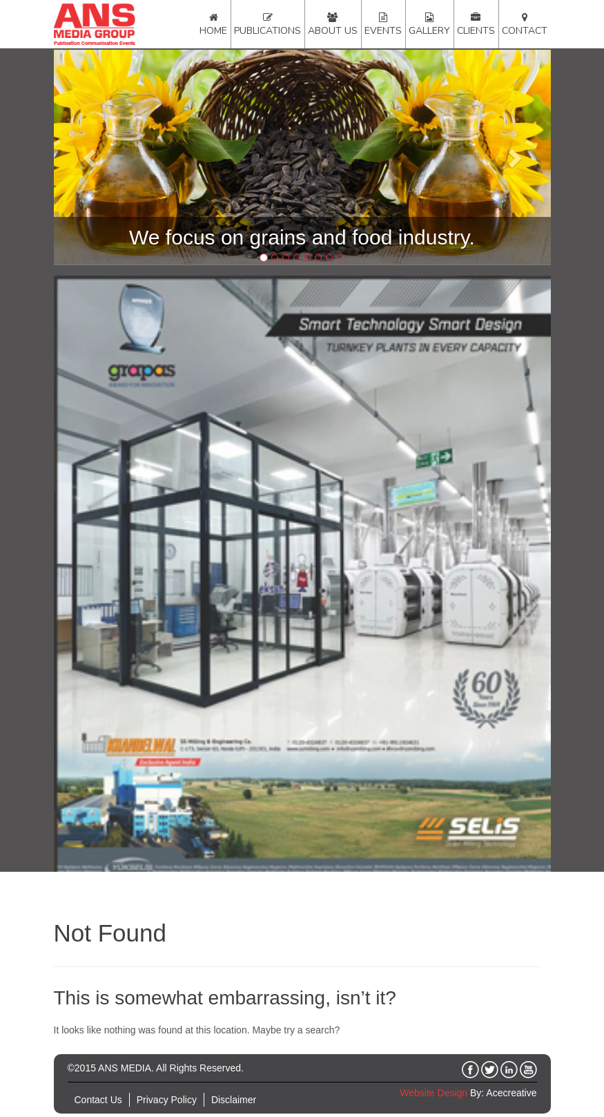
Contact (524, 30)
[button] (91, 157)
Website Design (433, 1092)
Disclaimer (233, 1099)
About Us (333, 30)
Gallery (429, 30)
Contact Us (98, 1099)
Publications (267, 30)
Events (383, 30)
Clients (476, 30)
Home (213, 30)
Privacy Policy (167, 1099)
